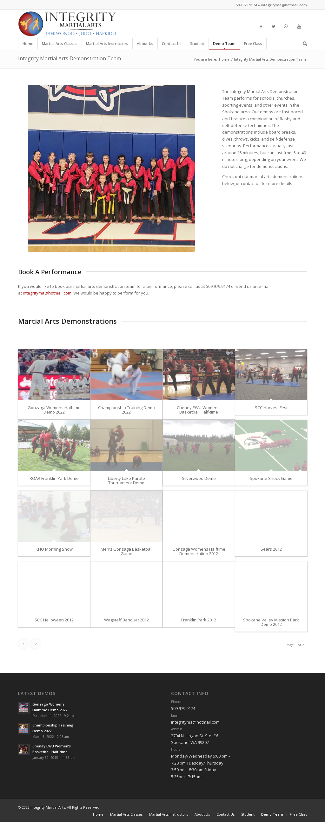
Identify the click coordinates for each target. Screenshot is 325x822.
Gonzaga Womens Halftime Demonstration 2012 (198, 551)
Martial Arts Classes (60, 45)
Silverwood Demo (199, 478)
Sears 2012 (271, 549)
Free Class (253, 45)
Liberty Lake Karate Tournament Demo (126, 480)
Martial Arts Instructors (107, 45)
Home (28, 45)
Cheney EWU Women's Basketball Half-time (199, 410)
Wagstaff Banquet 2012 (126, 620)
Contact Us (172, 45)
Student (197, 45)
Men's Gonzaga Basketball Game (126, 551)
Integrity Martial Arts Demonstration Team (69, 58)
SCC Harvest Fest (271, 407)
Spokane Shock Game (271, 478)
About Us (145, 45)
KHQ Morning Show (54, 549)
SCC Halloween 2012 (54, 620)
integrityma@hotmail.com (47, 293)
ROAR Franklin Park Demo (54, 478)
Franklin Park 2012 (198, 620)
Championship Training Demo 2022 (126, 410)
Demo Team (224, 45)
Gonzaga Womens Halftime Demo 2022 (54, 410)
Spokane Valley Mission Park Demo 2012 (271, 622)
